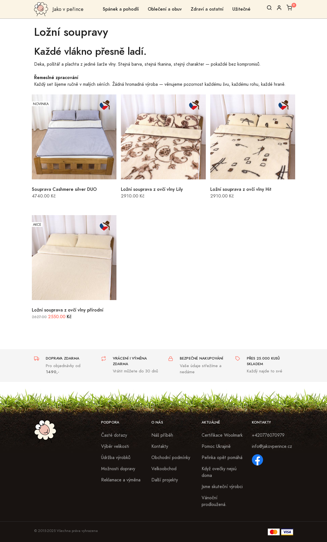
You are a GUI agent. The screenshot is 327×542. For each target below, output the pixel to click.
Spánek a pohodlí (121, 9)
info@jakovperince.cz (272, 446)
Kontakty (159, 446)
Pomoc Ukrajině (216, 446)
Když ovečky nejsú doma (219, 472)
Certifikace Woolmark (222, 435)
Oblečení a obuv (165, 9)
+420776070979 (268, 435)
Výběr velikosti (115, 446)
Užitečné (241, 9)
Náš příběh (162, 435)
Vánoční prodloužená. (214, 501)
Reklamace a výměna (120, 480)
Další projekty (164, 480)
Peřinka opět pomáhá (222, 458)
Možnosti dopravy (118, 469)
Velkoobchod (163, 469)
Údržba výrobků (115, 458)
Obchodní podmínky (170, 458)
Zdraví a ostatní (207, 9)
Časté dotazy (114, 435)
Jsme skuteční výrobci (222, 487)
